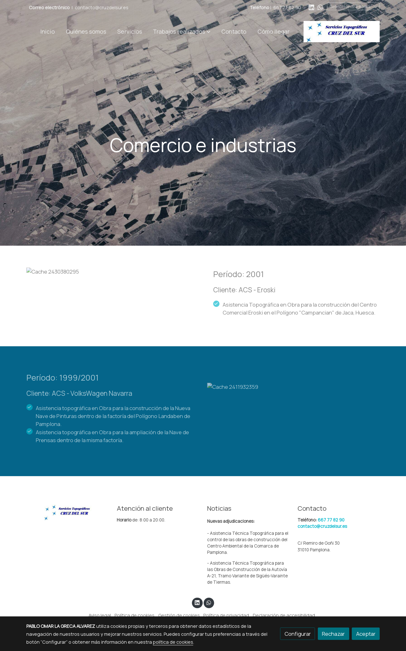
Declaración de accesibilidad (284, 615)
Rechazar (333, 633)
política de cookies (173, 642)
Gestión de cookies (179, 615)
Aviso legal (99, 615)
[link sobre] (67, 511)
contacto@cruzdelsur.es (101, 7)
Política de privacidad (226, 615)
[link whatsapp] (320, 7)
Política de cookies (134, 615)
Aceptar (366, 633)
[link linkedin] (311, 7)
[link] (342, 31)
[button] (181, 31)
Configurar (298, 633)
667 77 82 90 (287, 7)
